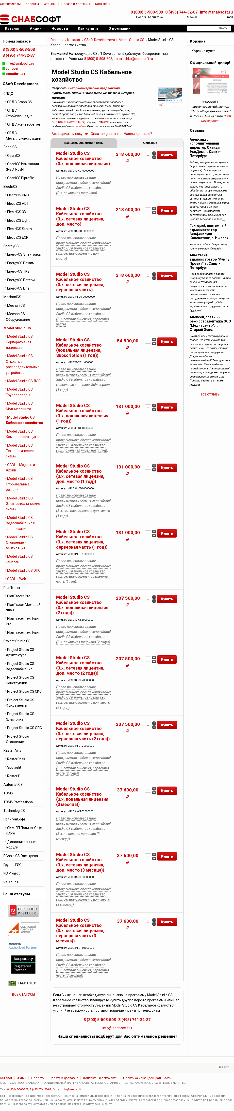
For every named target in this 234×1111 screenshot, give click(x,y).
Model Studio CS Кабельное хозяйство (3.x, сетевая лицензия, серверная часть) (80, 282)
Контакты (102, 4)
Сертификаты (10, 4)
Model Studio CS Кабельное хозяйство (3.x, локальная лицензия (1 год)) (82, 414)
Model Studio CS (131, 40)
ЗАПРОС (104, 122)
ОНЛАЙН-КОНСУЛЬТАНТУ (68, 122)
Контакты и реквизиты (100, 1078)
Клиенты (32, 4)
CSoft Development (99, 40)
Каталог (74, 40)
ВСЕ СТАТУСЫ (23, 994)
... (187, 1083)
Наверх (223, 1067)
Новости (38, 1078)
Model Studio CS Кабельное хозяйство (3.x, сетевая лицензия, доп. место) (80, 217)
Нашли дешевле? (138, 134)
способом (79, 126)
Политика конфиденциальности (147, 1078)
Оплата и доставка (75, 4)
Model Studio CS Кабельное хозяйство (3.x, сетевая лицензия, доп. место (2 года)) (80, 666)
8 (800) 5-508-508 (147, 12)
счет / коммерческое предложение (94, 88)
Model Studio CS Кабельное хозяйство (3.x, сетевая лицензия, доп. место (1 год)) (80, 474)
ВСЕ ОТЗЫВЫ (210, 394)
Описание (150, 143)
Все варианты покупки (70, 134)
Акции (21, 1078)
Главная (57, 40)
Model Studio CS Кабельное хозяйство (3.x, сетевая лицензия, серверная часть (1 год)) (81, 540)
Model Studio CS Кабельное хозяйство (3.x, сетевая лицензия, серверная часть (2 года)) (83, 731)
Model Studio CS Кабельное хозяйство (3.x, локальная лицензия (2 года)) (82, 605)
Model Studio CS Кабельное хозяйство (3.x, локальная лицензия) (83, 159)
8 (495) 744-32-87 (181, 12)
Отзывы (50, 4)
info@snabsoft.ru (216, 12)
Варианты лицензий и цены (84, 143)
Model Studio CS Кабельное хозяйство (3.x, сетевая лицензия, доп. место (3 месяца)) (80, 863)
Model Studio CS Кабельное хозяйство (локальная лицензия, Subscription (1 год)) (79, 348)
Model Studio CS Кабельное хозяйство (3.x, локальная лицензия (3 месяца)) (82, 797)
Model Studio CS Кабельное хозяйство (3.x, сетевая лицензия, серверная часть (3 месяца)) (80, 931)
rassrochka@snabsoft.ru (134, 59)
